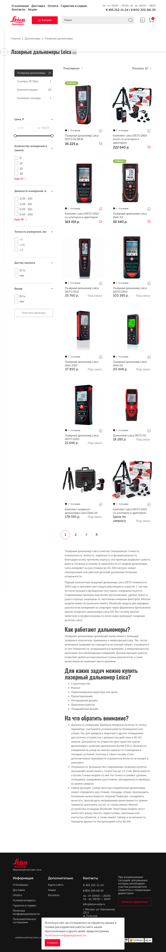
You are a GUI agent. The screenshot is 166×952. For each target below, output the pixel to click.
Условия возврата (24, 900)
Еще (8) (20, 219)
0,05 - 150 (23, 209)
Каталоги (53, 894)
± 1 (18, 239)
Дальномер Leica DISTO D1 (129, 435)
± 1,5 (19, 244)
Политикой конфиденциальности (65, 935)
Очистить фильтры (34, 312)
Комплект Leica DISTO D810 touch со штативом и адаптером (130, 139)
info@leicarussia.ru (94, 903)
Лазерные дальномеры (34, 73)
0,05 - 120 (23, 204)
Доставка (19, 889)
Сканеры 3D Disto (34, 81)
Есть (19, 270)
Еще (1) (20, 178)
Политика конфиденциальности (26, 912)
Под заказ (95, 295)
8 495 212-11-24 (117, 9)
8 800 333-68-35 (143, 9)
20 (18, 168)
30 (18, 173)
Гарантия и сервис (24, 905)
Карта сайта (55, 884)
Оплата (17, 894)
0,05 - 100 (23, 199)
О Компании (20, 884)
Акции (52, 889)
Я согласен (52, 943)
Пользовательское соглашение (24, 920)
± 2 (18, 250)
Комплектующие (34, 90)
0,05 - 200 (23, 214)
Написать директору (134, 901)
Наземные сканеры (34, 98)
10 (18, 163)
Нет (19, 275)
